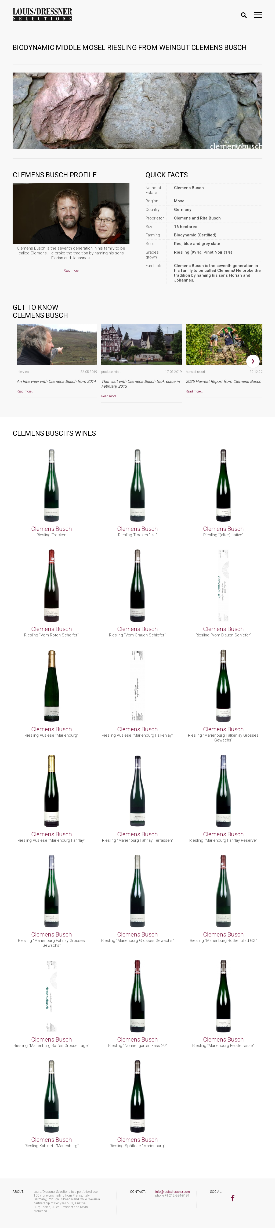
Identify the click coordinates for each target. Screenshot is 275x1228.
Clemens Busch (51, 528)
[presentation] (253, 361)
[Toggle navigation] (258, 15)
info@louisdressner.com (172, 1192)
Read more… (25, 391)
